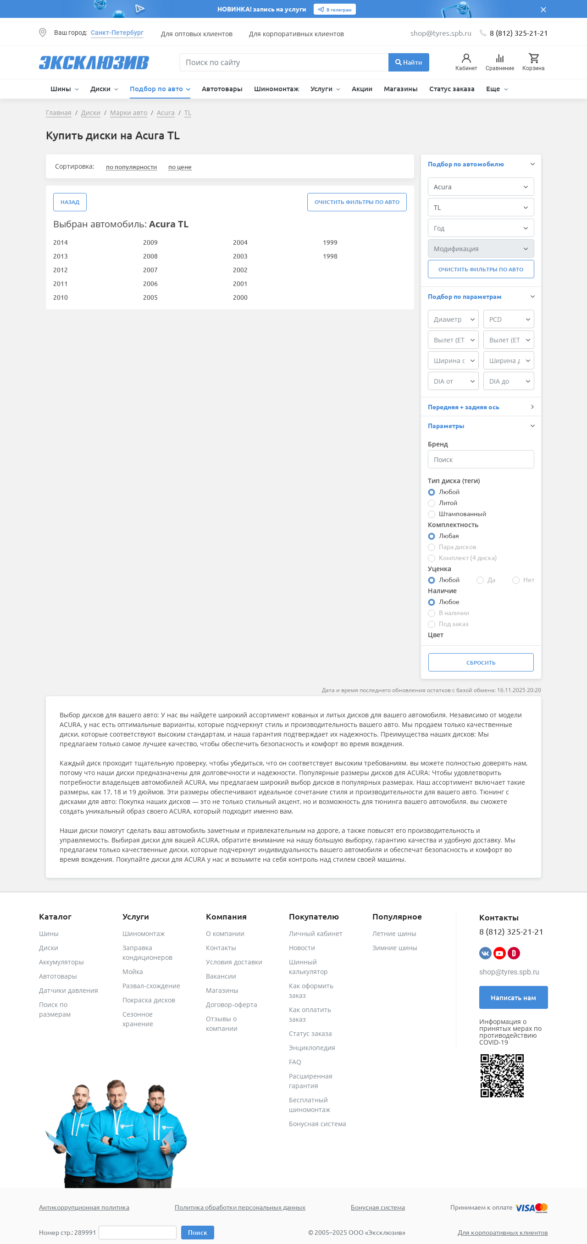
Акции (362, 88)
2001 (240, 283)
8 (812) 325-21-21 (519, 32)
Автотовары (222, 88)
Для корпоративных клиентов (296, 33)
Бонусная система (317, 1123)
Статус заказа (452, 88)
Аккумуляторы (61, 962)
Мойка (132, 971)
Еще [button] (494, 88)
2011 (60, 283)
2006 (150, 283)
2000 (240, 297)
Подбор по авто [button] (157, 88)
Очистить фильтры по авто (357, 202)
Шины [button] (61, 88)
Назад (70, 202)
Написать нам (513, 997)
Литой (448, 502)
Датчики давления (68, 990)
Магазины (401, 88)
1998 (330, 256)
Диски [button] (101, 88)
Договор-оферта (231, 1004)
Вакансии (221, 976)
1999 (330, 242)
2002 (240, 269)
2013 (60, 256)
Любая (449, 535)
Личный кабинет (316, 933)
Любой (449, 491)
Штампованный (462, 513)
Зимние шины (394, 947)
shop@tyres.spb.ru (509, 972)
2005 (150, 297)
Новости (302, 947)
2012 (60, 269)
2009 (150, 242)
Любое (449, 601)
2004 (240, 242)
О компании (225, 933)
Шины (49, 933)
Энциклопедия (312, 1047)
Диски (48, 947)
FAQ (295, 1061)
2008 (150, 256)
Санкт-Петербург (117, 32)
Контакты (221, 947)
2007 (150, 269)
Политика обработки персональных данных (240, 1207)
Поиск (197, 1232)
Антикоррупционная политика (84, 1207)
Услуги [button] (322, 88)
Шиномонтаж (276, 88)
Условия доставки (234, 962)
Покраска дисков (148, 1000)
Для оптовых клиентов (197, 33)
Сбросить (481, 662)
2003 (240, 256)
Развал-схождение (151, 985)
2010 (60, 297)
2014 (60, 242)
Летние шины (394, 933)
